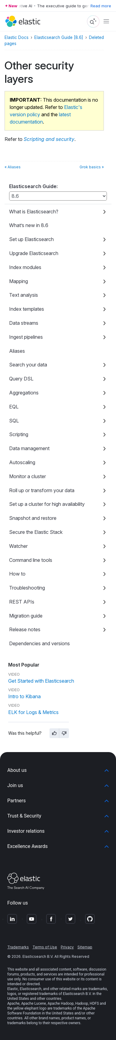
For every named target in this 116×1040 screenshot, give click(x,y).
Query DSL (21, 379)
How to (17, 574)
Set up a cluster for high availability (47, 504)
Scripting (18, 434)
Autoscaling (22, 462)
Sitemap (84, 947)
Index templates (26, 309)
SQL (14, 421)
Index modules (25, 267)
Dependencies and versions (39, 643)
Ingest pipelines (26, 337)
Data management (29, 448)
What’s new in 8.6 (28, 225)
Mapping (18, 281)
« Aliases (13, 167)
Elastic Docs (17, 37)
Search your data (28, 365)
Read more (100, 5)
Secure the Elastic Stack (36, 532)
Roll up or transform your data (41, 490)
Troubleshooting (27, 588)
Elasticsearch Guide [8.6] (58, 37)
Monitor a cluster (27, 476)
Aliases (17, 351)
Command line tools (30, 560)
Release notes (24, 629)
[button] (58, 770)
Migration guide (26, 616)
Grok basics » (92, 167)
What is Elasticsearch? (33, 211)
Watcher (18, 546)
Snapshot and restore (32, 518)
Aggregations (24, 393)
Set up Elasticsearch (31, 239)
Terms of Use (44, 947)
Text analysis (23, 295)
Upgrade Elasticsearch (33, 253)
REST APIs (21, 602)
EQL (14, 407)
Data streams (23, 323)
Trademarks (18, 947)
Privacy (67, 947)
